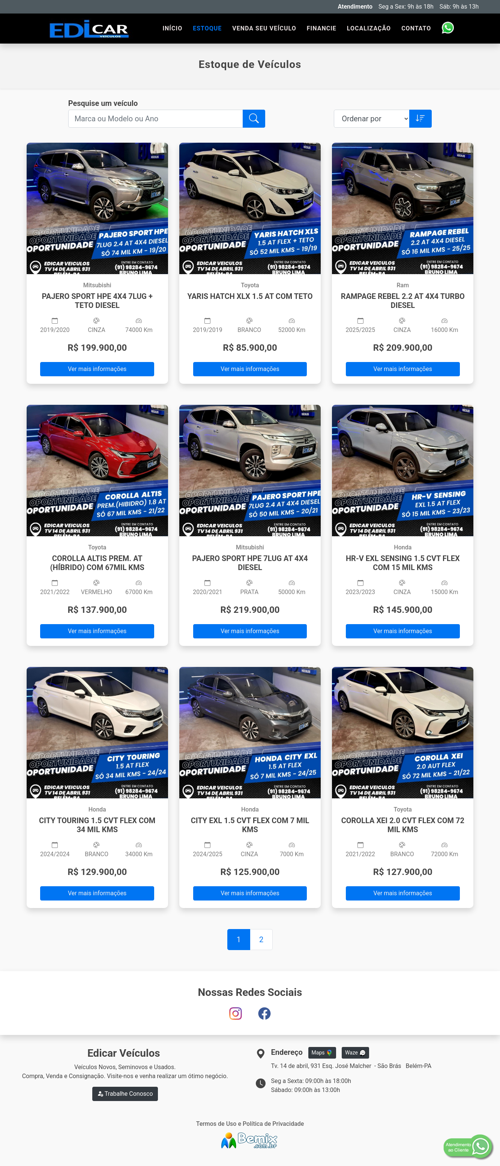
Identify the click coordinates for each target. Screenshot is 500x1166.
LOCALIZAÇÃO (369, 28)
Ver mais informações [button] (97, 369)
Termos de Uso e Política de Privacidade (250, 1123)
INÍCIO (172, 28)
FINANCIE (321, 28)
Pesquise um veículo (103, 103)
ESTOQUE (207, 28)
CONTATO (416, 28)
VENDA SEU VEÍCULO (264, 28)
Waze (355, 1053)
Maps (322, 1053)
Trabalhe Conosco (125, 1093)
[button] (254, 119)
